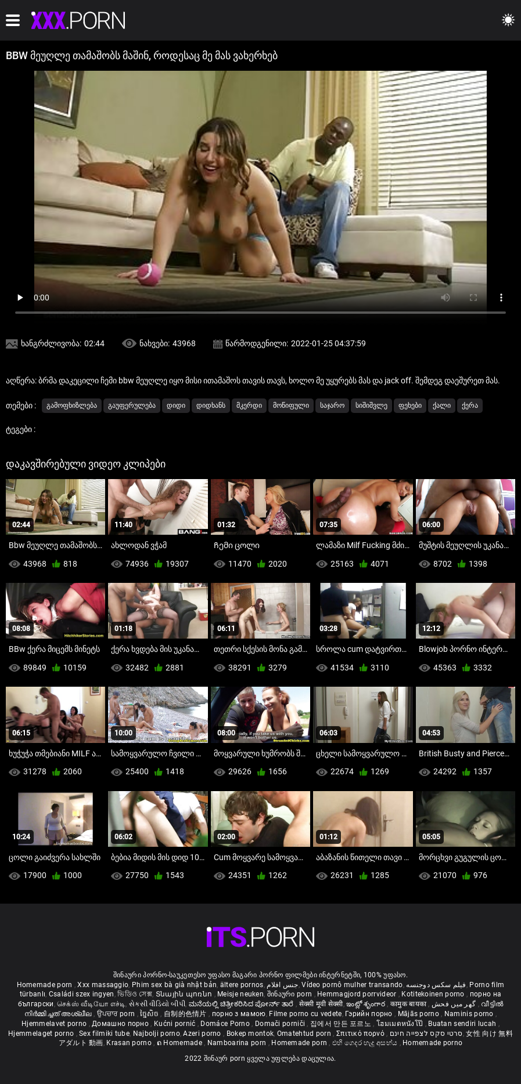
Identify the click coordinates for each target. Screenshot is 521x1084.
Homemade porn (45, 985)
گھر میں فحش (455, 1004)
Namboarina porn (237, 1043)
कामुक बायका (409, 1004)
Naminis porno (469, 1014)
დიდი (176, 405)
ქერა (470, 405)
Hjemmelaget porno (42, 1033)
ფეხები (410, 405)
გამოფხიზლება (71, 405)
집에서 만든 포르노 (341, 1024)
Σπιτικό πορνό (361, 1033)
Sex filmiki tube (104, 1033)
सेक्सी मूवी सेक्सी (321, 1004)
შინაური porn (290, 994)
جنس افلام (282, 985)
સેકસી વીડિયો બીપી (157, 1004)
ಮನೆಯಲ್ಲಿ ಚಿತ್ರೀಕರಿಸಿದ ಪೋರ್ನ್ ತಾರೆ (242, 1004)
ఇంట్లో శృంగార (366, 1004)
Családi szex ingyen (81, 994)
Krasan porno (129, 1043)
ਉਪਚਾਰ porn (117, 1014)
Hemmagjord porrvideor (357, 994)
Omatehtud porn (305, 1033)
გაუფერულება (132, 405)
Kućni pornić (175, 1024)
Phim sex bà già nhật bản (174, 985)
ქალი (442, 405)
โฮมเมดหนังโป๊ (400, 1024)
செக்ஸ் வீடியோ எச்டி (91, 1004)
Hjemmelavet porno (54, 1024)
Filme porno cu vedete (305, 1014)
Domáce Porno (225, 1024)
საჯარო (332, 405)
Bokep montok (250, 1033)
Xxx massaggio (102, 985)
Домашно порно (121, 1024)
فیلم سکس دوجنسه (436, 985)
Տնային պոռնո (185, 994)
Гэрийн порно (369, 1014)
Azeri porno (203, 1033)
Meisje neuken (240, 994)
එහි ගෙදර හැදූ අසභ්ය (366, 1043)
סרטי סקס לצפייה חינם (426, 1033)
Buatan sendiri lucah (463, 1024)
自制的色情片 (186, 1014)
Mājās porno (419, 1014)
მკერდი (249, 405)
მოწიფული (291, 405)
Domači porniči (281, 1024)
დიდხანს (210, 405)
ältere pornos (242, 985)
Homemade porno (432, 1043)
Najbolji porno (156, 1033)
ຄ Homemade (180, 1043)
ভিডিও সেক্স (134, 994)
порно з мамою (239, 1014)
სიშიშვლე (371, 405)
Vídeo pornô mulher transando (352, 985)
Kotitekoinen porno (433, 994)
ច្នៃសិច (150, 1014)
